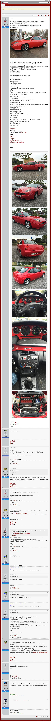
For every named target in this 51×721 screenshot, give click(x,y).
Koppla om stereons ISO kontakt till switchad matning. (17, 142)
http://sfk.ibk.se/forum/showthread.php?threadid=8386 (40, 652)
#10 (47, 592)
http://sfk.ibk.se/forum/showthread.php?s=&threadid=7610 (30, 26)
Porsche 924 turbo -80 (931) (15, 424)
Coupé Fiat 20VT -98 (14, 422)
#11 (47, 610)
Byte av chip (11, 136)
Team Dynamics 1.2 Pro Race (23, 132)
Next (47, 716)
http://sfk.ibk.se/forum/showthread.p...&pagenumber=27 (17, 512)
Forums (3, 4)
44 (45, 716)
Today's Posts (3, 6)
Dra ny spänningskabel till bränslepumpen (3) (16, 141)
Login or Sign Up (47, 0)
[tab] (3, 14)
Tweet (5, 27)
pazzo (5, 558)
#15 (47, 699)
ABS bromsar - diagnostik (13, 135)
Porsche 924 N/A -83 (14, 423)
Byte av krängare (12, 137)
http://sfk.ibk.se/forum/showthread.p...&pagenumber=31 (19, 513)
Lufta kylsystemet (12, 139)
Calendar (16, 6)
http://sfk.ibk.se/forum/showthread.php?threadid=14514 (40, 514)
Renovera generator (12, 143)
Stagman (18, 84)
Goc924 (5, 21)
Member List (12, 6)
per (5, 432)
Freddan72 (5, 685)
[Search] (43, 2)
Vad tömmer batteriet (12, 128)
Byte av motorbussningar (13, 127)
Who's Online (8, 6)
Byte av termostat (12, 138)
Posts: (4, 436)
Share (5, 26)
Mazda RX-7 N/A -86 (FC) (15, 462)
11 (43, 716)
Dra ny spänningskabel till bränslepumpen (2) (16, 140)
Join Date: (4, 24)
